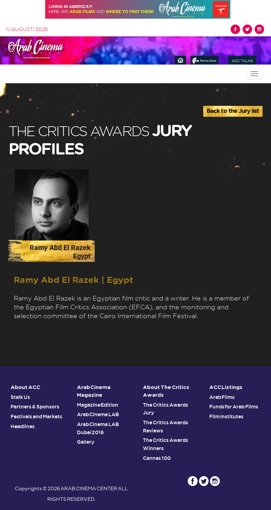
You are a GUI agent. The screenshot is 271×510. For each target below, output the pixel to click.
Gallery (85, 441)
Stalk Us (20, 397)
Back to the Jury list (233, 111)
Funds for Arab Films (234, 406)
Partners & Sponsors (35, 406)
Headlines (23, 426)
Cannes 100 (157, 457)
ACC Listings (226, 387)
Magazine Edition (98, 405)
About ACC (26, 387)
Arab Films (222, 397)
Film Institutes (226, 416)
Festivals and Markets (36, 416)
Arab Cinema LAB (98, 414)
